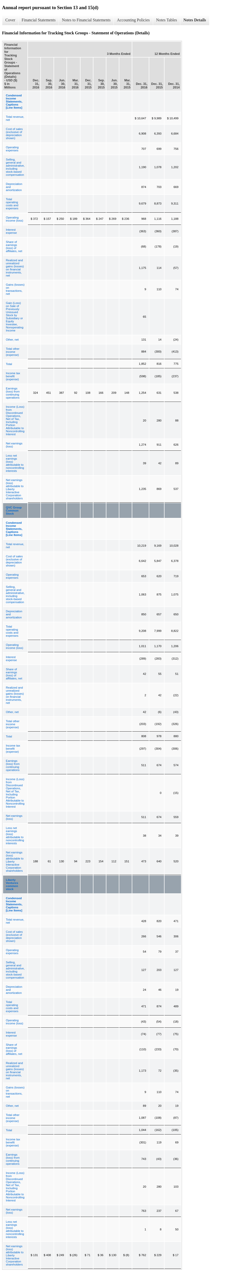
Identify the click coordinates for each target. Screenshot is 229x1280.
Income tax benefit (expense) (13, 376)
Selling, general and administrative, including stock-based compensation (15, 167)
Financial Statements (39, 20)
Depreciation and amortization (14, 187)
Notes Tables (166, 20)
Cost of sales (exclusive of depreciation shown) (14, 133)
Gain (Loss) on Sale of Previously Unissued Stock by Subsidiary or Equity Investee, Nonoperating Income (14, 316)
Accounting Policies (133, 20)
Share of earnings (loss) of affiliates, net (14, 246)
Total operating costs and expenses (12, 204)
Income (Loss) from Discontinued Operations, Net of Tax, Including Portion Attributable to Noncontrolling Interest (15, 420)
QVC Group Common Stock (14, 510)
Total (9, 364)
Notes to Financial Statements (86, 20)
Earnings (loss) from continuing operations (13, 393)
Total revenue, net (15, 118)
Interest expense (11, 231)
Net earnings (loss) (14, 445)
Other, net (12, 339)
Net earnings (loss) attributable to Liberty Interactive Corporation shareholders (15, 489)
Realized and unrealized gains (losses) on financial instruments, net (15, 268)
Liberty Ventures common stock (12, 884)
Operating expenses (12, 149)
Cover (10, 20)
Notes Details (194, 20)
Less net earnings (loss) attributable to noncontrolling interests (15, 463)
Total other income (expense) (13, 351)
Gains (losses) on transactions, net (15, 289)
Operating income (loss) (14, 219)
